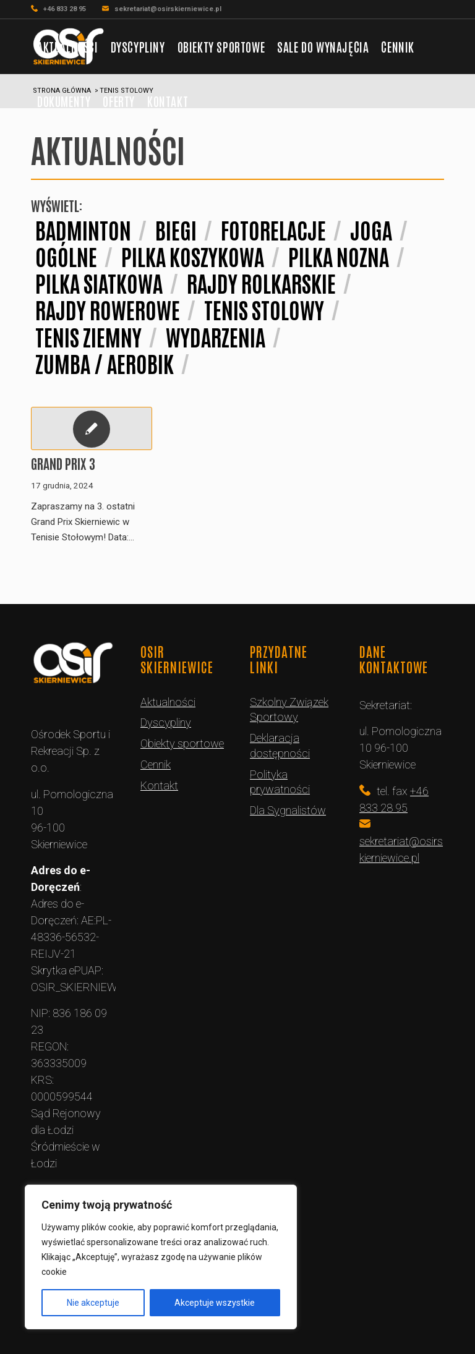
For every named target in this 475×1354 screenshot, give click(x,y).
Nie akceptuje (93, 1303)
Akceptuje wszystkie (214, 1303)
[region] (161, 1257)
